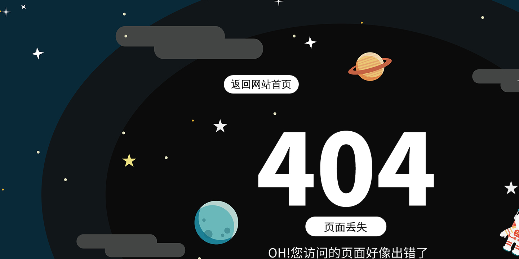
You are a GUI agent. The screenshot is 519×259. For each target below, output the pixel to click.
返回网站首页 (261, 84)
